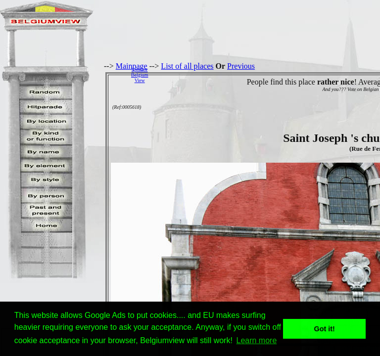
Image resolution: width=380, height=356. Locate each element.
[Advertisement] (267, 74)
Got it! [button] (324, 329)
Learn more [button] (257, 340)
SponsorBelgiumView (139, 75)
